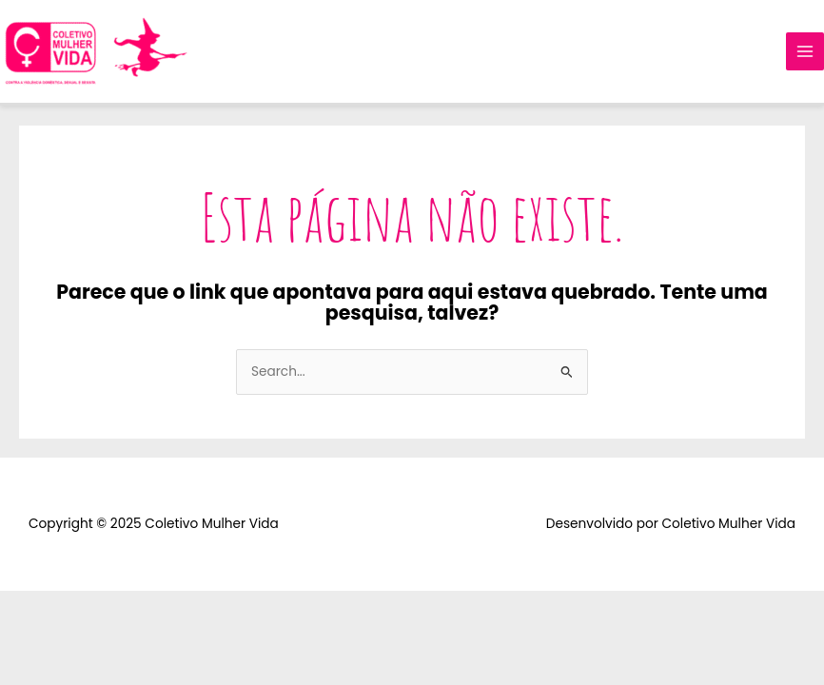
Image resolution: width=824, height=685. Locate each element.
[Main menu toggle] (805, 51)
